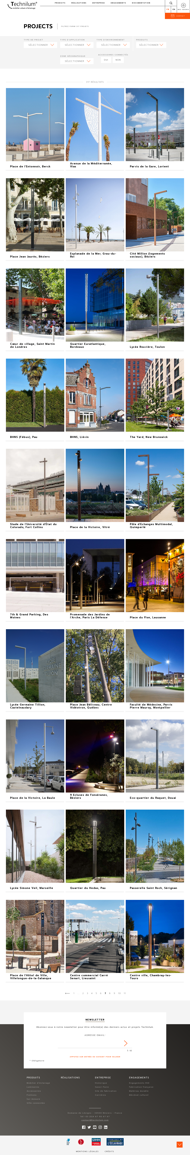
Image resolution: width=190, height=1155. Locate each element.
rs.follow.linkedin (105, 1126)
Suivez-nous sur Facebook (83, 1126)
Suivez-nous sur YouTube (94, 1126)
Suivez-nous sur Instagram (99, 1126)
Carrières (100, 1095)
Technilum (22, 5)
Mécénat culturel (139, 1095)
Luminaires (33, 1087)
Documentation (141, 3)
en (174, 9)
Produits (60, 3)
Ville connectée (36, 1103)
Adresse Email (95, 1035)
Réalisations (78, 3)
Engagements (118, 3)
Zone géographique (73, 56)
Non (118, 60)
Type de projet (33, 39)
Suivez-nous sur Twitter (88, 1126)
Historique (101, 1083)
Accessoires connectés (113, 54)
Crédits (109, 1151)
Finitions (32, 1095)
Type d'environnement (110, 39)
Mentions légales (87, 1151)
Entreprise (98, 3)
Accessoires (34, 1091)
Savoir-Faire (102, 1087)
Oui (106, 60)
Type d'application (72, 39)
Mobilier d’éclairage (38, 1083)
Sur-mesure (33, 1099)
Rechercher (171, 3)
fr (168, 9)
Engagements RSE (139, 1083)
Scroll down (180, 1145)
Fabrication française (141, 1087)
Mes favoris (183, 9)
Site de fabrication (106, 1091)
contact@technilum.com (95, 1120)
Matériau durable (139, 1091)
